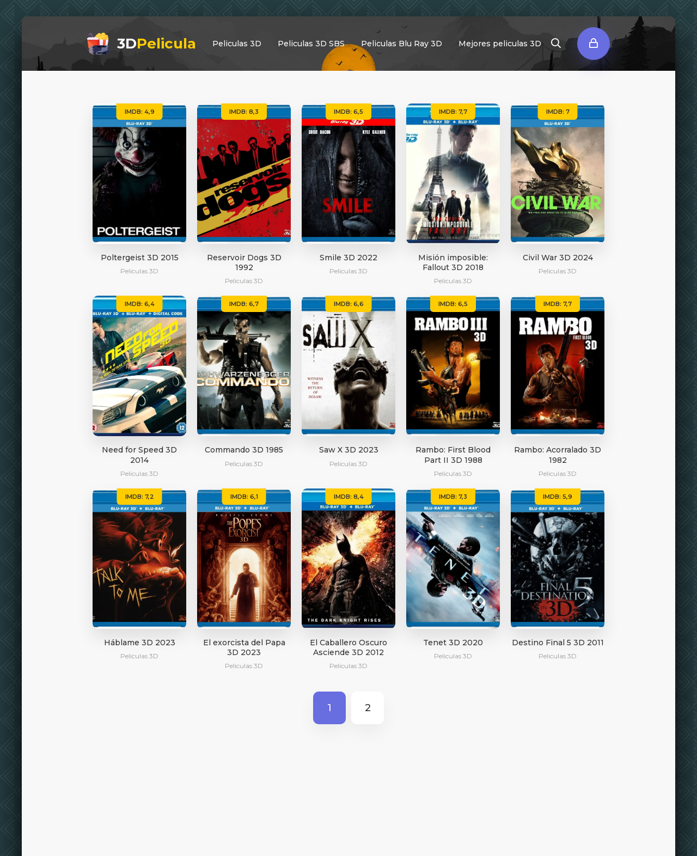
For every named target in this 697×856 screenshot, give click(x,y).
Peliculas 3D (236, 43)
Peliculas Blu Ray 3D (401, 43)
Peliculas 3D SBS (311, 43)
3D (156, 43)
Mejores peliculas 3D (499, 43)
